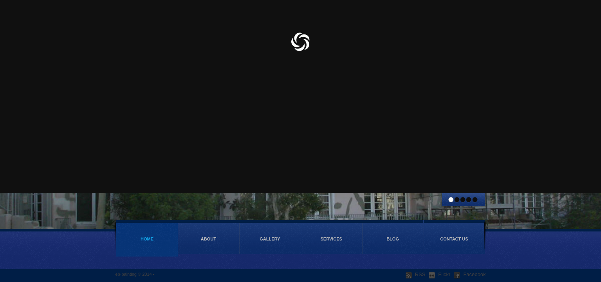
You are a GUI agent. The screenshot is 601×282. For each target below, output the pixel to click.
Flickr (439, 274)
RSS (416, 274)
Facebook (469, 274)
